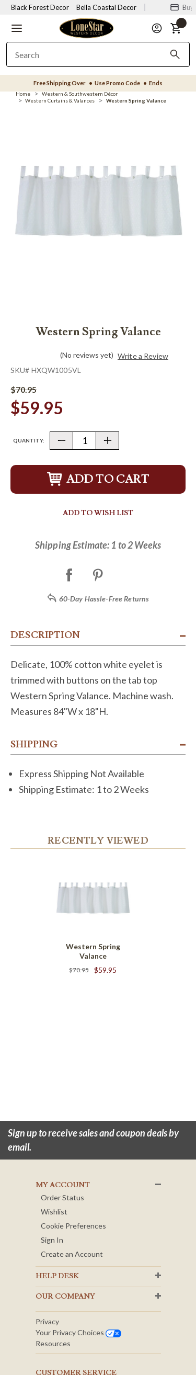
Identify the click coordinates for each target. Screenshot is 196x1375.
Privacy (47, 1321)
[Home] (23, 93)
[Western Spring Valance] (136, 100)
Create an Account (72, 1253)
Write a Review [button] (143, 356)
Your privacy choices (78, 1332)
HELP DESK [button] (57, 1276)
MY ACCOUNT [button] (63, 1185)
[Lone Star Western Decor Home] (86, 27)
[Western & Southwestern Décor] (80, 93)
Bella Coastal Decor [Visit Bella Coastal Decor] (106, 7)
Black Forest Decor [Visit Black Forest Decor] (40, 7)
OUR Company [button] (65, 1296)
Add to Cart (98, 479)
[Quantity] (84, 440)
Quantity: (28, 440)
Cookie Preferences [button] (73, 1225)
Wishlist (54, 1211)
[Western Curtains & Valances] (60, 100)
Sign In (52, 1239)
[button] (16, 28)
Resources (53, 1343)
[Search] (175, 54)
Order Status (62, 1197)
